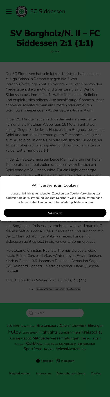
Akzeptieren (55, 213)
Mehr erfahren (83, 202)
